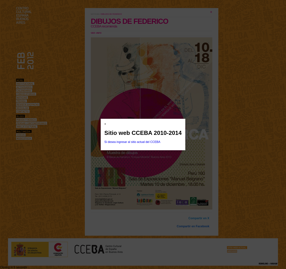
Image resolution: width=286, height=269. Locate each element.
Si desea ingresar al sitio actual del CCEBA (132, 141)
